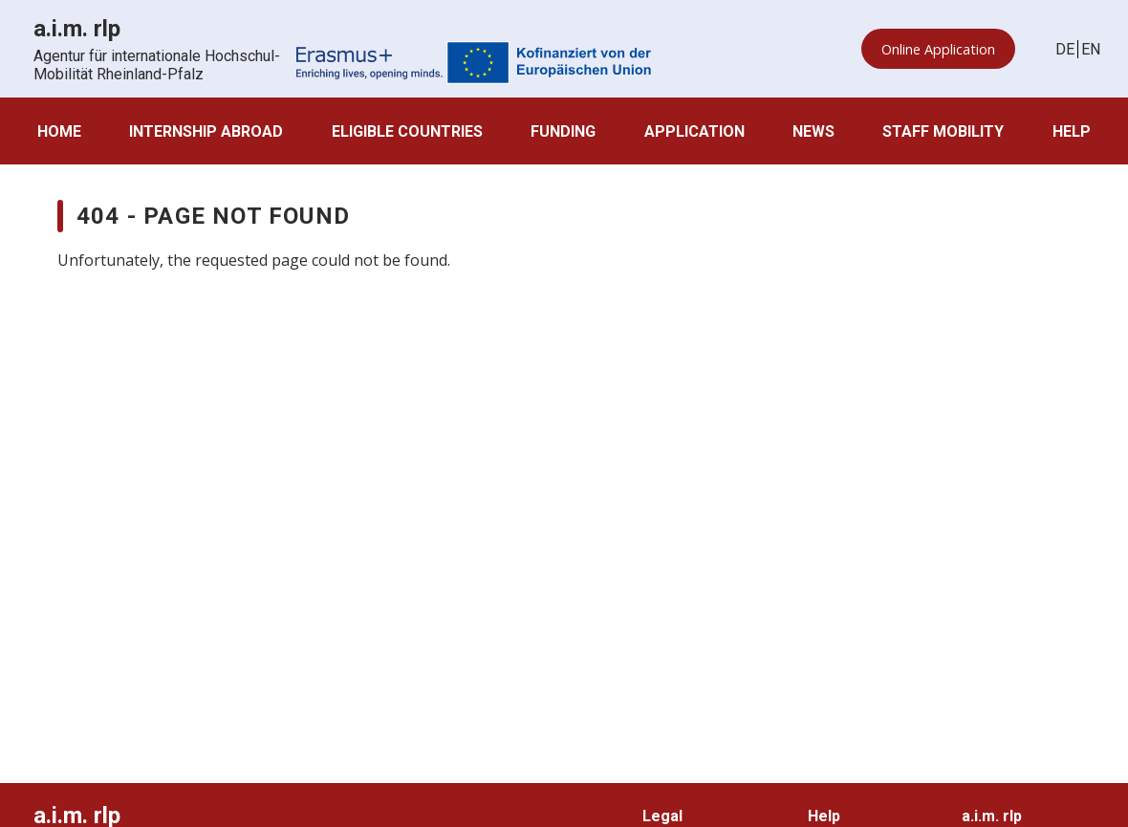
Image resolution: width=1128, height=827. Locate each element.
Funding (563, 131)
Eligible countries (407, 131)
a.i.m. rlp (992, 816)
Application (694, 131)
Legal (662, 816)
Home (59, 131)
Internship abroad (206, 131)
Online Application (938, 49)
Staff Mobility (943, 131)
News (813, 131)
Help (1071, 131)
